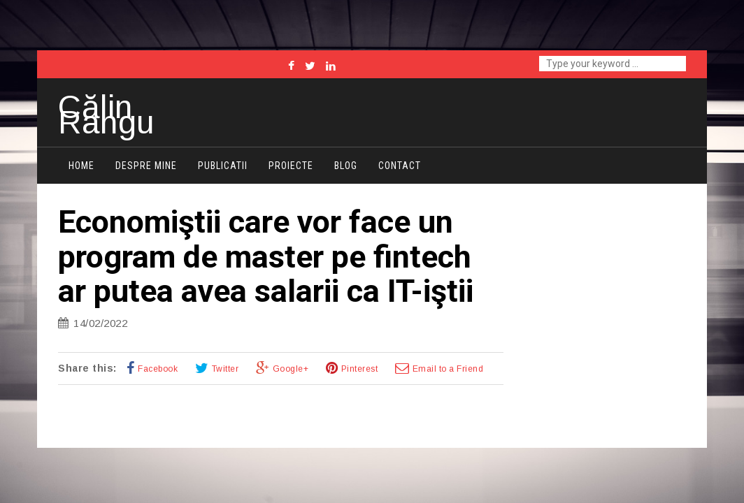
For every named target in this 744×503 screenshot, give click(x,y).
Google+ (291, 369)
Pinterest (359, 369)
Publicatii (223, 165)
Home (81, 165)
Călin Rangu (106, 115)
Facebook (158, 369)
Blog (345, 165)
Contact (399, 165)
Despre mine (146, 165)
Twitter (225, 369)
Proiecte (291, 165)
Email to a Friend (448, 369)
